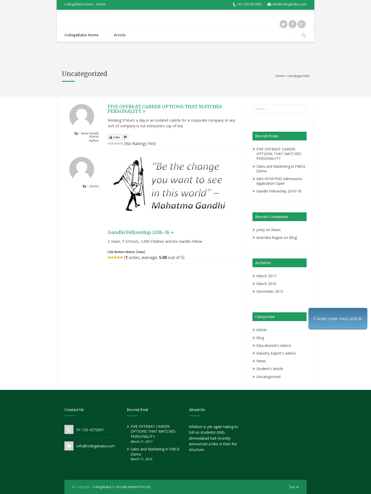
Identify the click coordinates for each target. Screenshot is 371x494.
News (276, 229)
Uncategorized (268, 376)
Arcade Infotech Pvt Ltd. (133, 487)
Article (100, 4)
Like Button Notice (121, 252)
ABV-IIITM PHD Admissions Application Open (279, 181)
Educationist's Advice (273, 345)
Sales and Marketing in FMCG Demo (280, 168)
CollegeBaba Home (78, 4)
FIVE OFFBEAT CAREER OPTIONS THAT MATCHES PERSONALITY (278, 154)
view (140, 252)
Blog (293, 237)
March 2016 (266, 283)
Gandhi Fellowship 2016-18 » (141, 232)
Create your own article (338, 318)
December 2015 (269, 291)
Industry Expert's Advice (276, 353)
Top (292, 487)
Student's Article (269, 368)
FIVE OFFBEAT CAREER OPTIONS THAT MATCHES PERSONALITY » (165, 109)
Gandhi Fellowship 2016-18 (278, 191)
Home (279, 76)
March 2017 (266, 275)
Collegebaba (101, 487)
